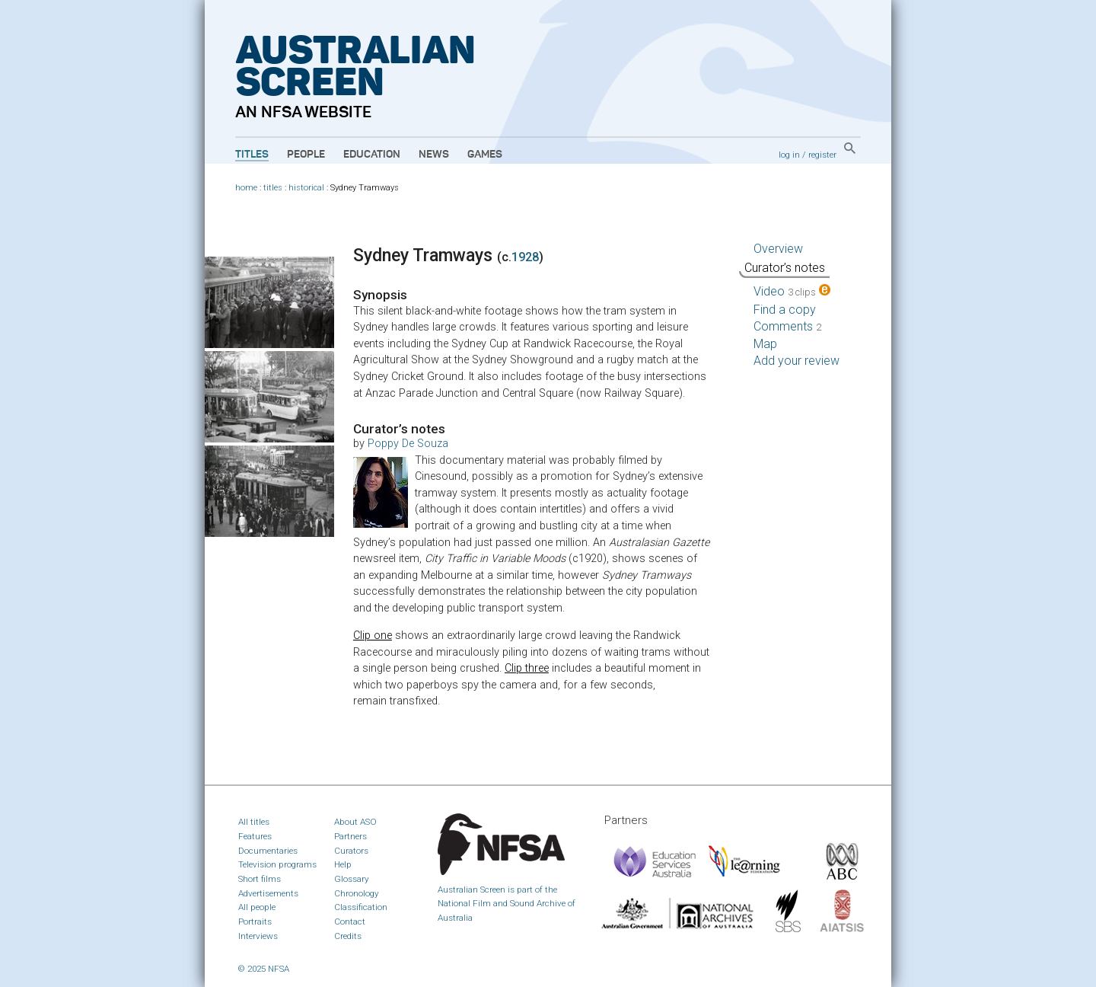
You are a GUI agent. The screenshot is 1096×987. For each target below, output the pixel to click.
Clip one (372, 635)
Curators (351, 850)
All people (257, 907)
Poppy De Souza (408, 443)
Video (792, 291)
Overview (778, 248)
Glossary (351, 879)
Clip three (527, 668)
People (306, 154)
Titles (252, 154)
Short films (259, 879)
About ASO (355, 821)
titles (272, 188)
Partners (350, 836)
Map (765, 344)
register (822, 154)
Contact (349, 921)
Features (255, 836)
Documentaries (268, 850)
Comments (787, 326)
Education (371, 154)
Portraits (255, 921)
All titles (253, 821)
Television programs (277, 864)
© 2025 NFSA (263, 968)
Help (343, 864)
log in (789, 154)
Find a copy (785, 309)
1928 (525, 257)
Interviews (258, 936)
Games (484, 154)
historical (306, 188)
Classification (360, 907)
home (246, 188)
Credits (348, 936)
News (434, 154)
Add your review (797, 360)
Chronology (356, 893)
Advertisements (268, 893)
